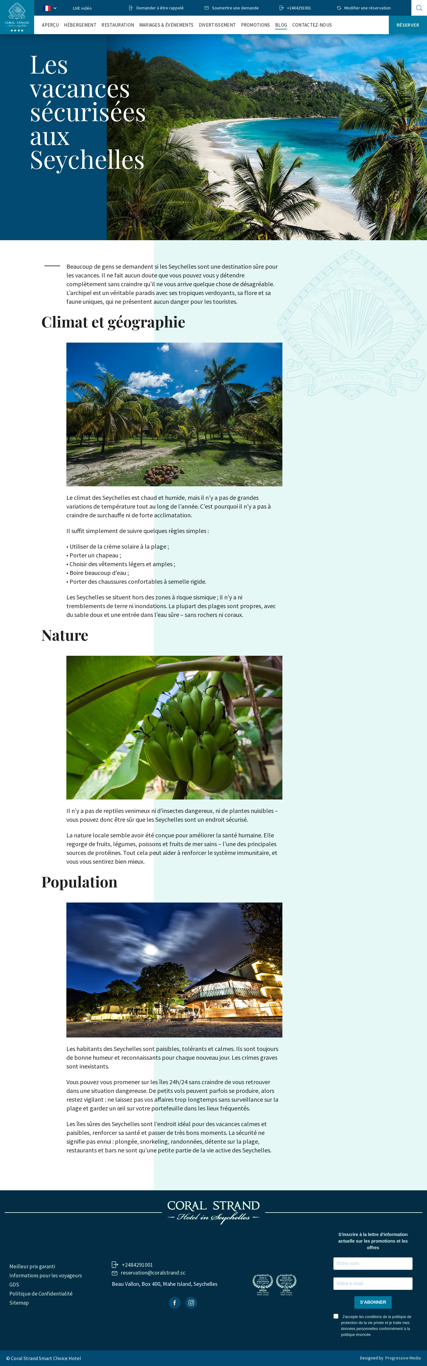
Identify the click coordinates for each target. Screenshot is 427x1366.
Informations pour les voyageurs (45, 1275)
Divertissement (217, 25)
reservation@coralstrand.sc (153, 1272)
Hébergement (80, 25)
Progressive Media (403, 1358)
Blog (281, 25)
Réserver (408, 25)
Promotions (255, 25)
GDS (14, 1284)
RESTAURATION (117, 25)
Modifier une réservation (367, 7)
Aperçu (50, 25)
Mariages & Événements (166, 25)
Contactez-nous (312, 25)
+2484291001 (299, 7)
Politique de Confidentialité (41, 1293)
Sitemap (19, 1302)
